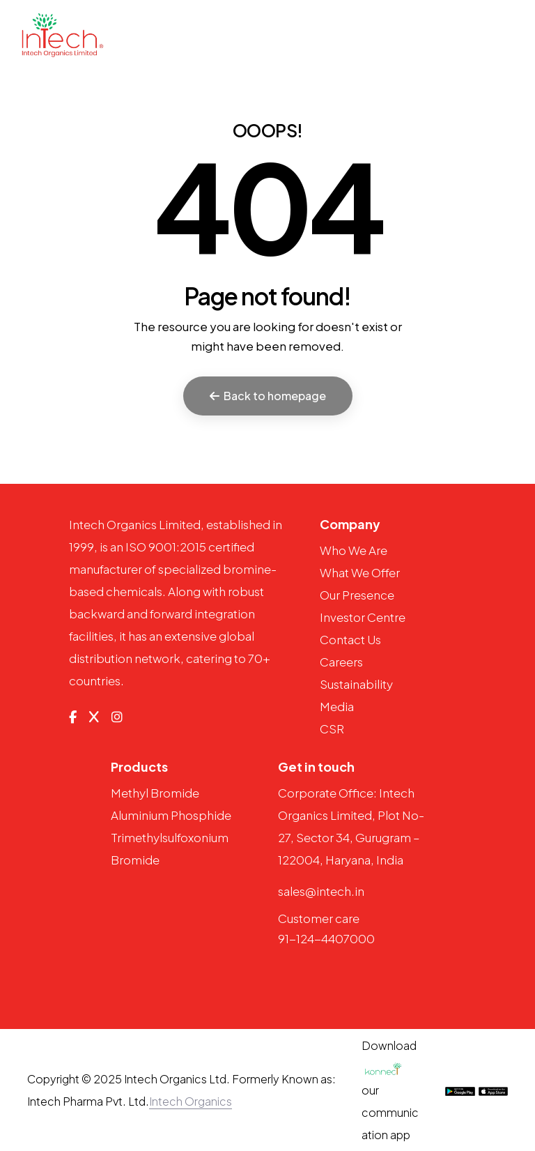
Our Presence (357, 594)
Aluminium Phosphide (171, 815)
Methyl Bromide (155, 792)
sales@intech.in (321, 891)
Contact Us (350, 639)
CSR (332, 728)
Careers (341, 661)
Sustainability (356, 684)
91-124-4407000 (326, 938)
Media (337, 706)
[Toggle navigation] (506, 34)
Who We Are (353, 550)
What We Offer (360, 572)
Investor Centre (362, 617)
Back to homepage (268, 395)
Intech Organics (190, 1101)
